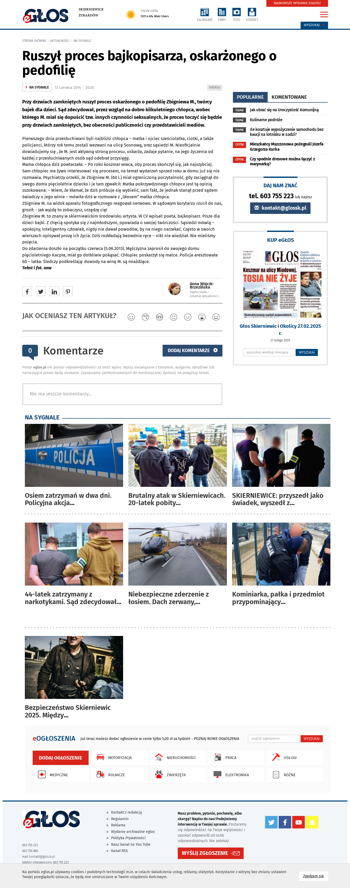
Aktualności (60, 41)
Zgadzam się (315, 875)
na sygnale (82, 41)
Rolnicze (109, 774)
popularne (250, 97)
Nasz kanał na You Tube (131, 844)
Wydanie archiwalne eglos (133, 831)
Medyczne (51, 774)
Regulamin (120, 819)
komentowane (289, 97)
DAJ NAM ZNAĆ (280, 185)
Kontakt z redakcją (126, 812)
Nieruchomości (174, 757)
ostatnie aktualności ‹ (205, 296)
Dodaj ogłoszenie (60, 758)
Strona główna (34, 41)
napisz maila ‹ (199, 292)
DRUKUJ (215, 88)
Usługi (283, 757)
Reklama (118, 825)
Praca (223, 757)
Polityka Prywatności (128, 838)
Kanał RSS (119, 851)
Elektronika (230, 774)
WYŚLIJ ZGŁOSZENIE (205, 853)
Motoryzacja (113, 757)
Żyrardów (88, 15)
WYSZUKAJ (307, 352)
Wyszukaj (314, 25)
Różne (282, 774)
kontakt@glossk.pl (280, 208)
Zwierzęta (169, 774)
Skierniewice (91, 9)
